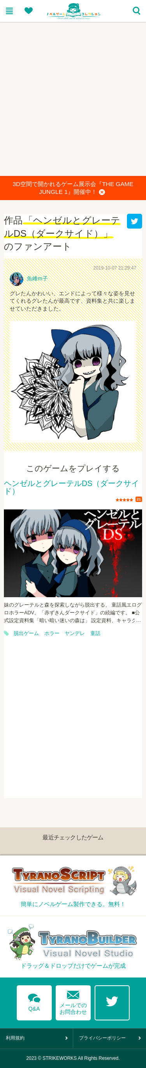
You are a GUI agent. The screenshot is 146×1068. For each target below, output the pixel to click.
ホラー (52, 633)
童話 (95, 633)
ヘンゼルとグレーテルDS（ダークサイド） (71, 487)
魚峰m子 (37, 278)
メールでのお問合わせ (73, 1000)
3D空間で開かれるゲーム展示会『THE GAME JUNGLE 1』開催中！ (72, 188)
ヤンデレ (75, 633)
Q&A (34, 1001)
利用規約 (15, 1038)
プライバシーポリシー (102, 1038)
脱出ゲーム (26, 633)
